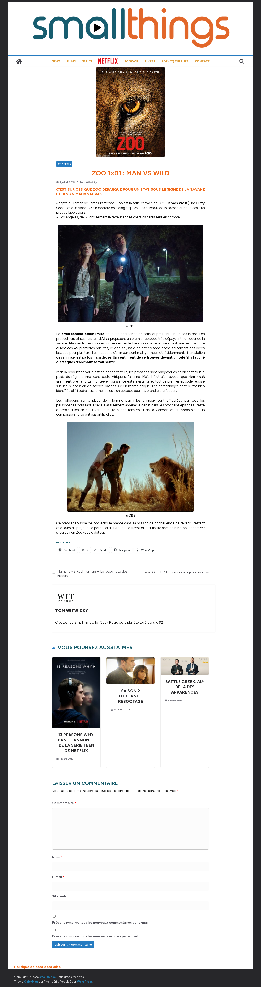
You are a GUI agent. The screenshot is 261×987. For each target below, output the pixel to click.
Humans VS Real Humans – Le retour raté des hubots (89, 573)
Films (71, 61)
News (56, 61)
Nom (57, 857)
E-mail (58, 877)
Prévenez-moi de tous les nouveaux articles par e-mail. (95, 936)
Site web (59, 896)
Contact (202, 61)
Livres (150, 61)
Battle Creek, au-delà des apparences (185, 687)
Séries (87, 61)
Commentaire (64, 803)
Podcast (131, 61)
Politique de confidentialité (37, 967)
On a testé (64, 164)
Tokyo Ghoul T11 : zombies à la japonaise (175, 572)
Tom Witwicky (88, 182)
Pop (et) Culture (174, 61)
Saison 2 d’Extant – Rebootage (130, 696)
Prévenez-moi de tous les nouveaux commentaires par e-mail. (100, 922)
